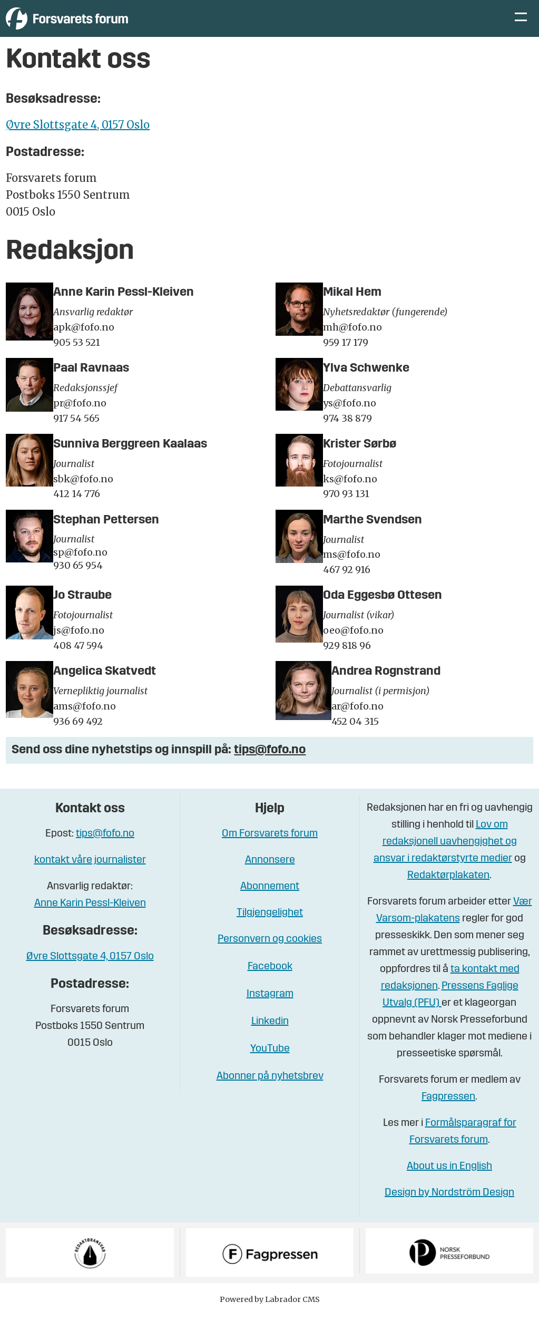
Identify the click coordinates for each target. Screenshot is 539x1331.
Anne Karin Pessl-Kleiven (90, 919)
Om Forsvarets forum (270, 849)
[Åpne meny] (521, 26)
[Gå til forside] (103, 26)
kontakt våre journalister (90, 876)
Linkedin (270, 1037)
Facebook (270, 982)
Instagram (270, 1010)
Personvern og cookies (270, 955)
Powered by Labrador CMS (270, 1315)
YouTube (270, 1065)
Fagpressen (448, 1112)
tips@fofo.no (270, 766)
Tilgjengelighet (270, 929)
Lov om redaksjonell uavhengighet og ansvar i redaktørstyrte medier (445, 857)
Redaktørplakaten (448, 891)
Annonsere (270, 876)
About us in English (449, 1182)
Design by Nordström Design (449, 1208)
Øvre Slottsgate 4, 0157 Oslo (78, 140)
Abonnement (269, 902)
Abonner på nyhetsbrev (270, 1092)
